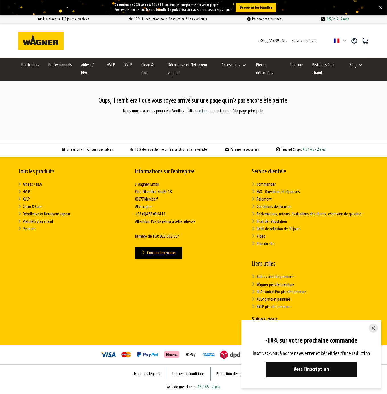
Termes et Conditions (188, 373)
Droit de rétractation (269, 221)
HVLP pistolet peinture (271, 306)
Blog (353, 65)
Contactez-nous (159, 252)
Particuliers (30, 65)
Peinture (296, 65)
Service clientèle (269, 171)
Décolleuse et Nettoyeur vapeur (187, 69)
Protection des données (234, 373)
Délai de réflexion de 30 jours (276, 229)
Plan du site (263, 243)
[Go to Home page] (41, 41)
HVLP (111, 65)
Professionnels (60, 65)
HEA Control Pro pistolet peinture (279, 291)
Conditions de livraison (272, 206)
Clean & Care (147, 69)
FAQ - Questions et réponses (276, 191)
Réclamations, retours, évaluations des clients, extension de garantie (306, 214)
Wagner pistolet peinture (273, 284)
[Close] (373, 328)
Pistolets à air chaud (323, 69)
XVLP (128, 65)
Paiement (262, 199)
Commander (264, 184)
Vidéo (259, 236)
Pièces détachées (264, 69)
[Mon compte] (354, 40)
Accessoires (230, 65)
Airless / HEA (87, 69)
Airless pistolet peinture (272, 276)
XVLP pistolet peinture (271, 299)
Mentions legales (147, 373)
